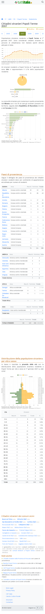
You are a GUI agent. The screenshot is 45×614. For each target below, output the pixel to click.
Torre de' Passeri (9, 544)
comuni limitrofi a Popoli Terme (23, 550)
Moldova (4, 225)
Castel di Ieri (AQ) (9, 536)
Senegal (4, 287)
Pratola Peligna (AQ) (27, 530)
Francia (4, 217)
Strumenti (9, 600)
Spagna (4, 228)
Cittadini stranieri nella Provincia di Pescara (17, 558)
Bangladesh (5, 310)
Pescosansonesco (10, 538)
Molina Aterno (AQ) (22, 527)
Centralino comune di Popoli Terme (14, 579)
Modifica (30, 29)
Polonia (4, 209)
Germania (5, 239)
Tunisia (4, 290)
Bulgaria (4, 206)
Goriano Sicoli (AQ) (10, 541)
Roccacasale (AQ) (9, 525)
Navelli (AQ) (25, 541)
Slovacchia (5, 242)
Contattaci (9, 602)
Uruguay (4, 275)
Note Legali (9, 588)
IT (5, 19)
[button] (42, 2)
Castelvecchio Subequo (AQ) (29, 536)
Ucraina (4, 200)
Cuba (3, 272)
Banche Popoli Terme (10, 563)
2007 (22, 34)
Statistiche (33, 19)
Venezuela (5, 258)
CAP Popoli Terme (9, 568)
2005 (8, 34)
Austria (4, 245)
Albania (4, 190)
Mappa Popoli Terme (9, 573)
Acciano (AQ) (27, 533)
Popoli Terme (22, 19)
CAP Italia (9, 594)
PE (14, 19)
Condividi (40, 29)
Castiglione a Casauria (11, 533)
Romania (5, 203)
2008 (29, 34)
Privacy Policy (10, 590)
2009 (37, 34)
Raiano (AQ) (7, 527)
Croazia (4, 231)
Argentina (5, 269)
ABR (9, 19)
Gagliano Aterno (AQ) (27, 544)
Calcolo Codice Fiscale (13, 596)
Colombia (5, 261)
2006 (15, 34)
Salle (23, 538)
